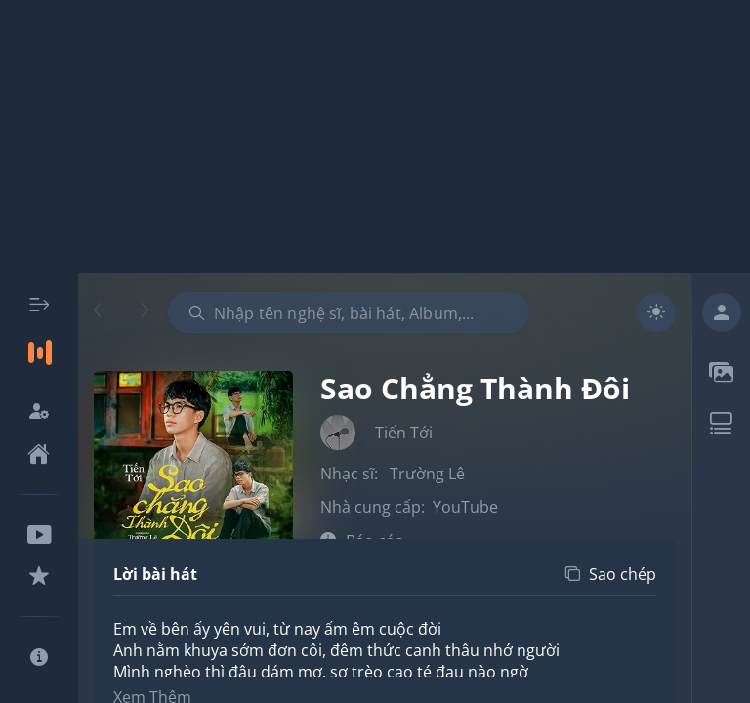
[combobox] (348, 312)
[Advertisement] (375, 136)
